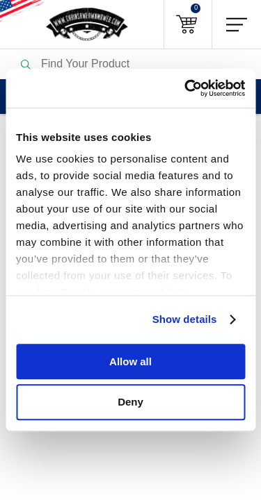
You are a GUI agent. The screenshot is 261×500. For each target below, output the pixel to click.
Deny (130, 402)
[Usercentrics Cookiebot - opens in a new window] (186, 88)
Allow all (130, 361)
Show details (184, 319)
